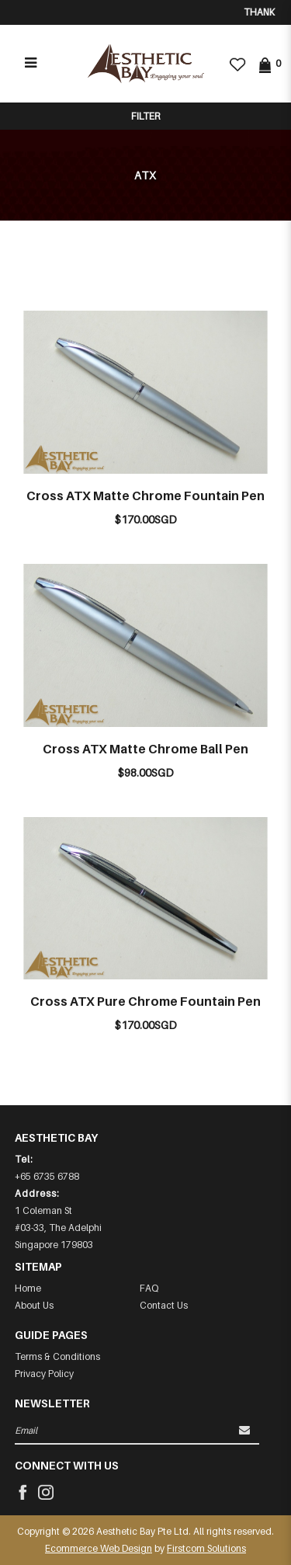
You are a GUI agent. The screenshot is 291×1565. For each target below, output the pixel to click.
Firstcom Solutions (206, 1548)
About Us (34, 1305)
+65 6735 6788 (47, 1176)
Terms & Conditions (57, 1356)
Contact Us (164, 1305)
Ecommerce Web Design (98, 1548)
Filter (145, 116)
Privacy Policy (44, 1373)
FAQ (149, 1288)
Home (28, 1288)
